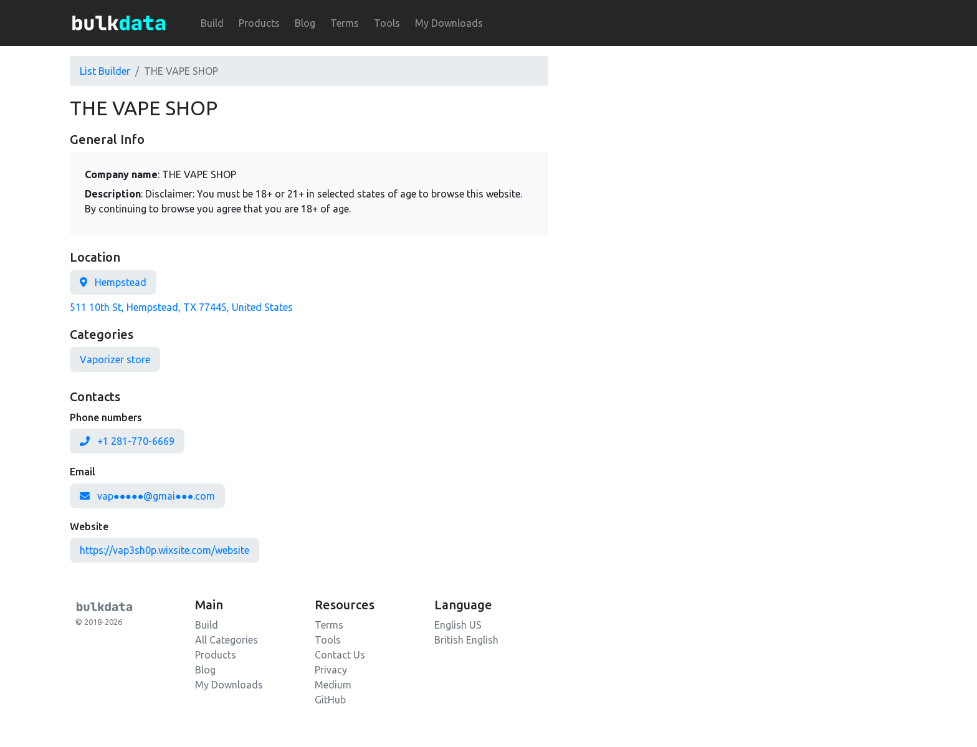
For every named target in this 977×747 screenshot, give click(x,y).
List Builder (105, 71)
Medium (333, 684)
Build (212, 23)
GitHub (330, 699)
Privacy (331, 669)
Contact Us (340, 654)
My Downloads (449, 23)
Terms (344, 23)
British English (466, 639)
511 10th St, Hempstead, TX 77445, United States (181, 307)
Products (259, 23)
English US (458, 624)
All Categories (226, 639)
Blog (305, 23)
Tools (387, 23)
